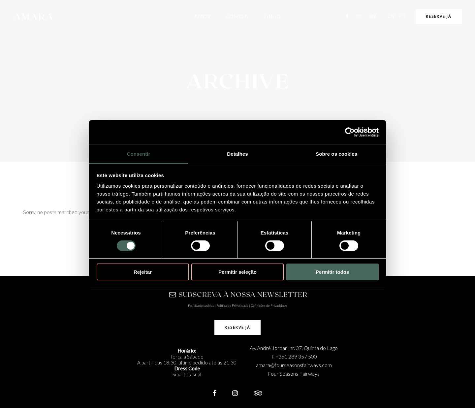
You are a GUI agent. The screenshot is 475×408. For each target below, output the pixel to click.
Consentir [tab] (138, 153)
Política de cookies (201, 305)
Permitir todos (332, 272)
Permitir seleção (237, 272)
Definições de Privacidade (269, 305)
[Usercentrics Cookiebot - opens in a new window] (350, 132)
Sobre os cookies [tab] (336, 153)
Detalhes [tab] (237, 153)
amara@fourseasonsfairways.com (294, 365)
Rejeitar (143, 272)
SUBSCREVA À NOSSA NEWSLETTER (238, 294)
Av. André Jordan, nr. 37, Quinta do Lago (294, 348)
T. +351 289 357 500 (294, 356)
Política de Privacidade (232, 305)
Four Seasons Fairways (294, 373)
